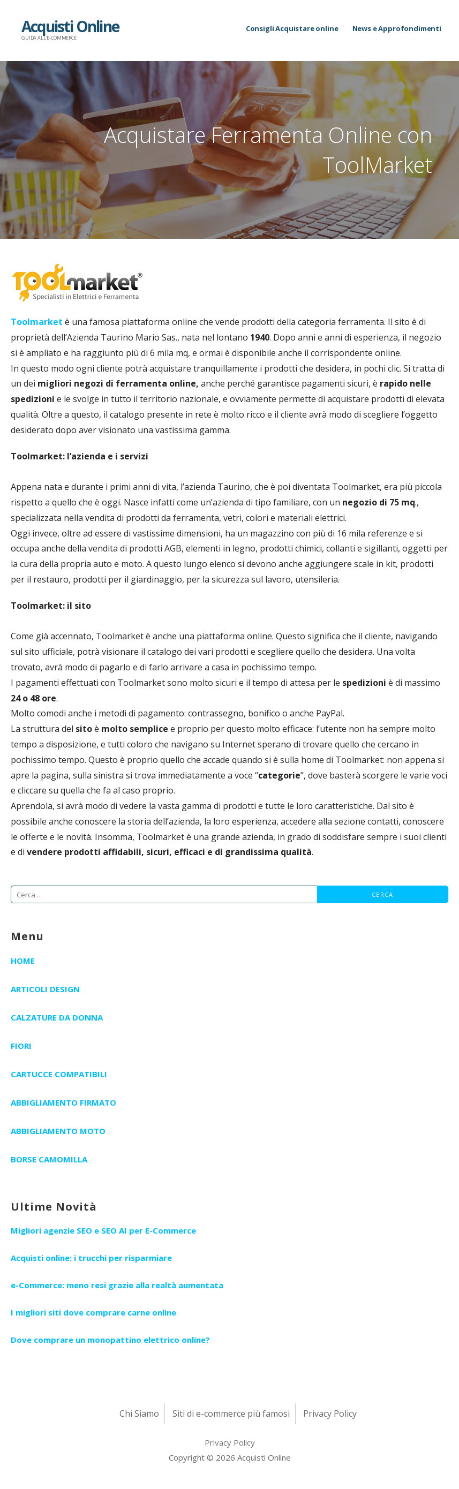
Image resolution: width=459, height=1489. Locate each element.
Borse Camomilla (49, 1159)
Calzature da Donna (57, 1017)
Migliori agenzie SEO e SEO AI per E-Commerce (103, 1230)
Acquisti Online (70, 26)
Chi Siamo (139, 1413)
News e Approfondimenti (396, 28)
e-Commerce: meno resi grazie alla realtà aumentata (117, 1285)
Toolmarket (37, 322)
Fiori (21, 1045)
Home (23, 960)
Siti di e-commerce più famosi (231, 1413)
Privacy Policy (330, 1413)
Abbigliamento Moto (58, 1130)
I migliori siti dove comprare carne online (93, 1312)
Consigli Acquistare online (292, 28)
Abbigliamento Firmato (63, 1102)
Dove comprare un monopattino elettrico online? (110, 1339)
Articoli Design (45, 989)
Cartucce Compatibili (59, 1074)
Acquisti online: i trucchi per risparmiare (91, 1257)
